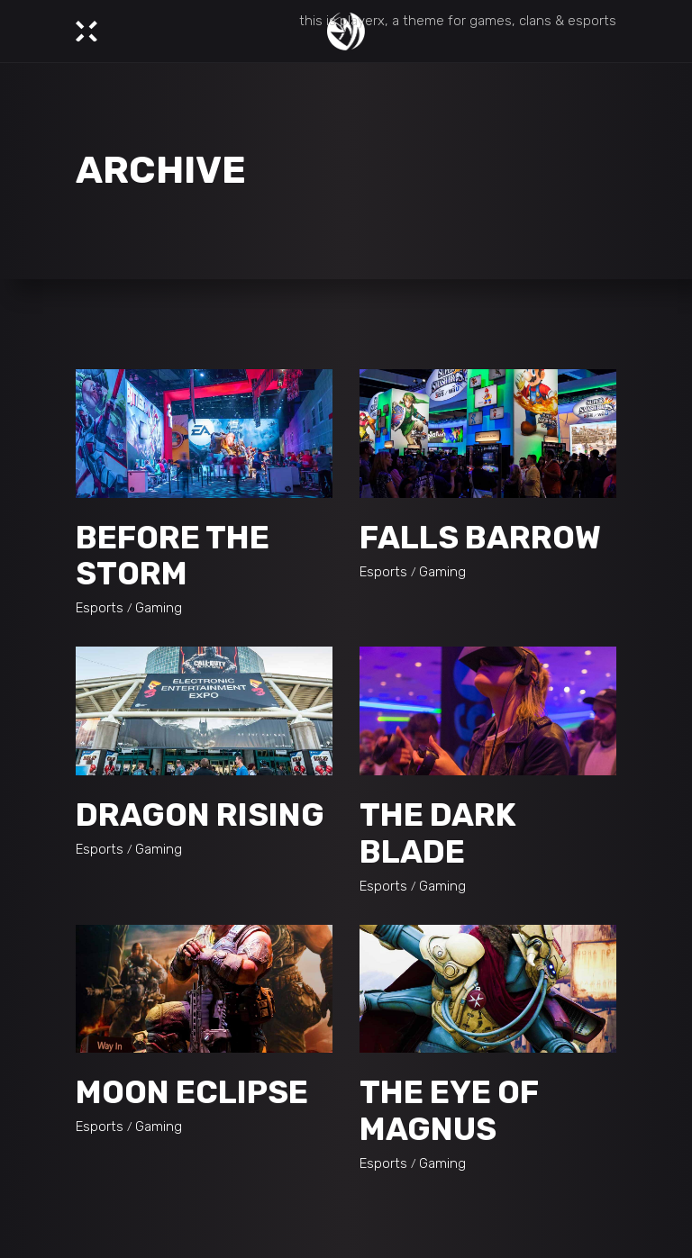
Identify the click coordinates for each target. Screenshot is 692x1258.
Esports (99, 608)
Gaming (158, 608)
